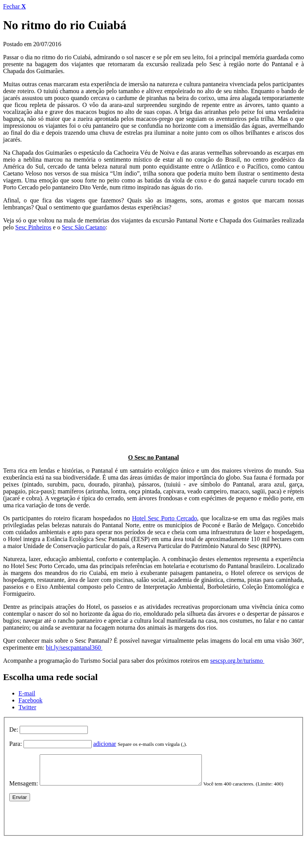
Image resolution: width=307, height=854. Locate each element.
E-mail (26, 693)
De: (13, 729)
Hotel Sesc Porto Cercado (164, 518)
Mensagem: (23, 789)
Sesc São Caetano (84, 227)
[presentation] (67, 828)
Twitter (27, 707)
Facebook (30, 700)
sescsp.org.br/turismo (237, 660)
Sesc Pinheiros (33, 227)
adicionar (104, 743)
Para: (15, 743)
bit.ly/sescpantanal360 (74, 647)
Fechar (14, 6)
